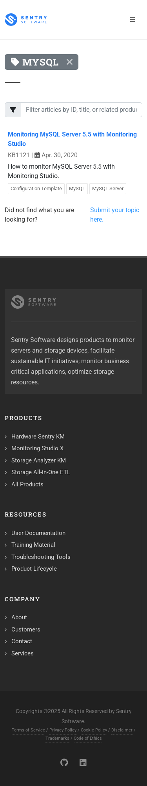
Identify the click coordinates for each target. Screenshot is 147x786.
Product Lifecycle (34, 568)
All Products (27, 484)
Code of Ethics (88, 738)
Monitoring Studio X (37, 448)
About (19, 617)
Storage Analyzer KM (38, 460)
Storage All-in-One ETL (40, 472)
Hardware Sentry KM (38, 436)
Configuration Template (36, 188)
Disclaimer (121, 730)
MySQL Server (107, 188)
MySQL (77, 188)
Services (22, 653)
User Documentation (38, 533)
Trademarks (57, 738)
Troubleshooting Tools (41, 556)
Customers (25, 629)
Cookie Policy (94, 730)
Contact (21, 641)
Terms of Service (28, 730)
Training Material (33, 544)
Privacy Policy (62, 730)
